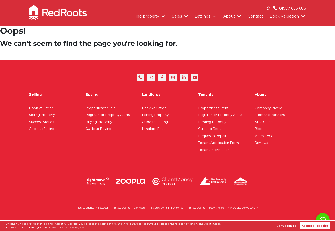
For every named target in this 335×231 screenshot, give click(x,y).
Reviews (261, 143)
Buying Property (98, 122)
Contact (255, 16)
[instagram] (173, 77)
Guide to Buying (98, 129)
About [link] (260, 95)
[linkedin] (184, 77)
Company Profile (268, 108)
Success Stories (41, 122)
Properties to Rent (213, 108)
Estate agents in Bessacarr (93, 207)
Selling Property (42, 115)
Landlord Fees (153, 129)
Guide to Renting (212, 129)
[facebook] (162, 77)
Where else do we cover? (243, 207)
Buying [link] (91, 95)
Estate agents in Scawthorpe (206, 207)
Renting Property (212, 122)
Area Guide (264, 122)
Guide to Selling (41, 129)
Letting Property (155, 115)
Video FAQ (263, 136)
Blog (258, 129)
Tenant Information (214, 150)
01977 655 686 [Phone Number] (289, 8)
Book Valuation (284, 16)
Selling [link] (35, 95)
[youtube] (194, 77)
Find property (146, 16)
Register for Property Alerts (107, 115)
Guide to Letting (155, 122)
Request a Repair (212, 136)
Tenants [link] (205, 95)
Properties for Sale (100, 108)
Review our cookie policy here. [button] (67, 227)
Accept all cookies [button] (315, 225)
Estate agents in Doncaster (130, 207)
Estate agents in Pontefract (167, 207)
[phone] (140, 77)
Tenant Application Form (218, 143)
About (229, 16)
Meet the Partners (270, 115)
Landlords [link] (151, 95)
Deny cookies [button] (286, 225)
